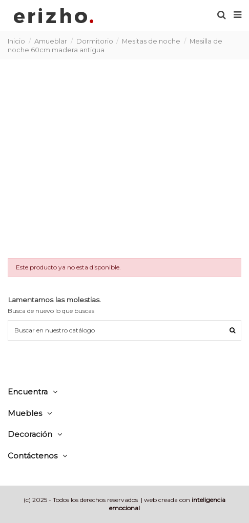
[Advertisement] (124, 158)
